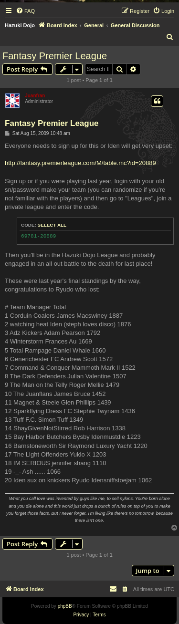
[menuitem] (25, 11)
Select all (52, 225)
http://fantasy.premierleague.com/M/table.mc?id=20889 (80, 162)
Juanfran (35, 95)
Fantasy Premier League (54, 56)
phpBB (65, 606)
